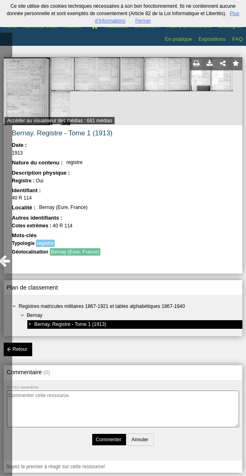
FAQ (237, 39)
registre (45, 243)
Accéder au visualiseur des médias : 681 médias (59, 120)
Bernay (34, 315)
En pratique (178, 39)
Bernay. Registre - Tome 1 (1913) (70, 324)
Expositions (212, 39)
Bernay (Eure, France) (75, 252)
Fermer (143, 21)
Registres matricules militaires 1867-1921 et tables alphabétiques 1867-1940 (102, 306)
